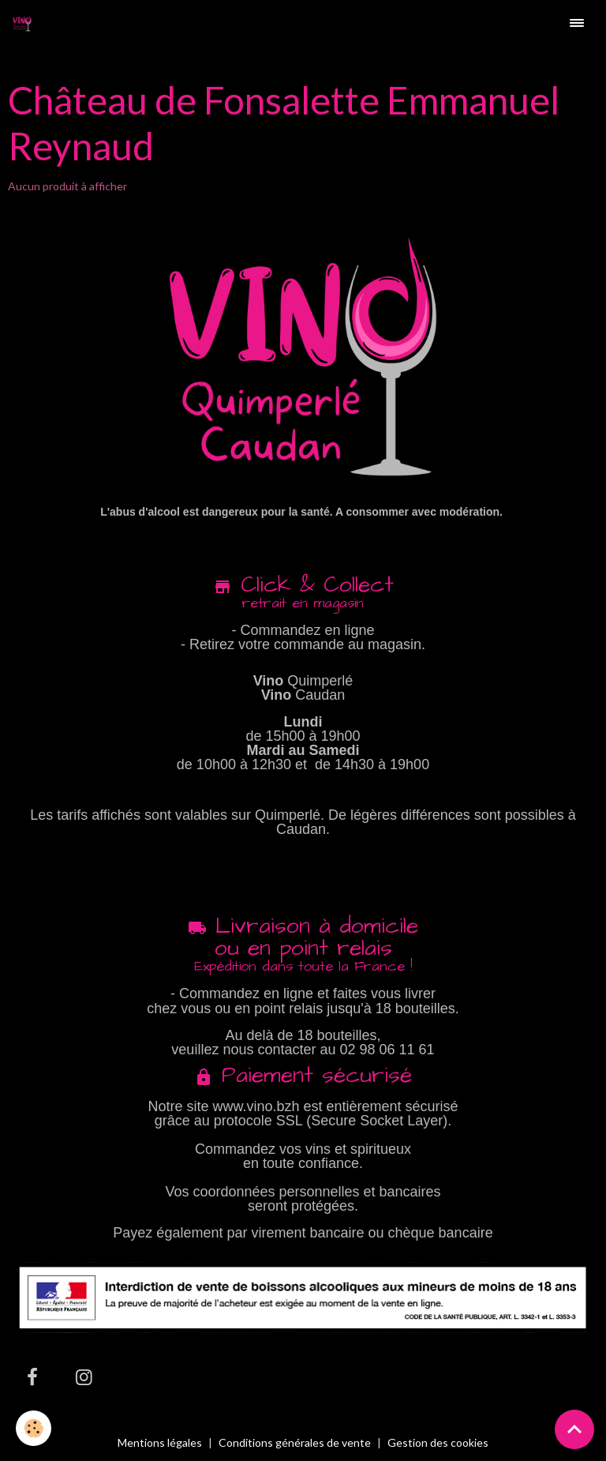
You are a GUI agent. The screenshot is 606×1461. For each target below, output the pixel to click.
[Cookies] (33, 1428)
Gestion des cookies (437, 1442)
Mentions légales (160, 1442)
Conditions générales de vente (295, 1442)
